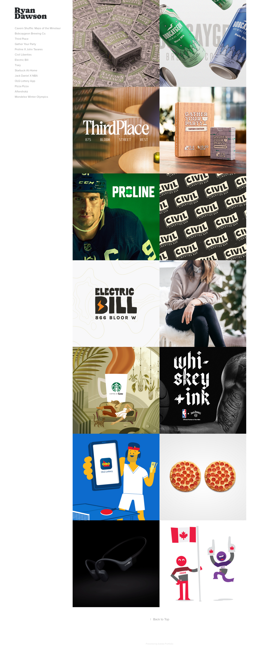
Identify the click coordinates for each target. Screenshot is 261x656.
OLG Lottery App (25, 81)
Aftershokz (21, 91)
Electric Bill (21, 60)
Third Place (21, 39)
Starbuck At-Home (26, 70)
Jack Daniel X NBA (26, 75)
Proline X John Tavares (29, 49)
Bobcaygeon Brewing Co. (30, 33)
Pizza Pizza (21, 86)
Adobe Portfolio (165, 643)
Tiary (18, 65)
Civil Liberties (23, 54)
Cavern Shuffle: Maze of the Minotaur (38, 28)
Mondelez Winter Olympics (31, 97)
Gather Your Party (25, 44)
